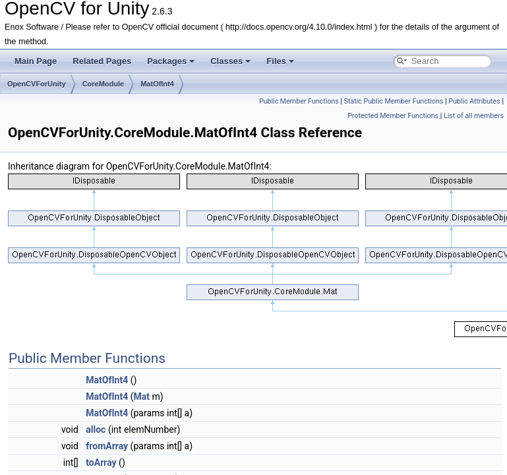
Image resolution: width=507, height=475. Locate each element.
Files (280, 61)
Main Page (36, 61)
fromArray (107, 446)
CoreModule (103, 84)
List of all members (474, 115)
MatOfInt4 (157, 84)
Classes (230, 61)
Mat (141, 396)
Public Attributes (474, 101)
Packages (170, 61)
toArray (101, 462)
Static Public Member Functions (394, 101)
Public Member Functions (299, 101)
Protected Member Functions (392, 115)
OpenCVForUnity (36, 84)
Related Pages (102, 61)
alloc (95, 429)
